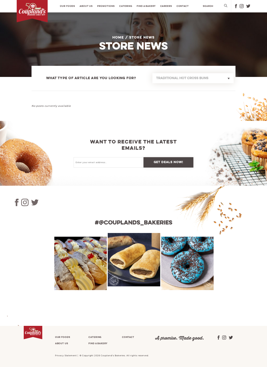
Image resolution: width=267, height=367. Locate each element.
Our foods (67, 6)
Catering (125, 6)
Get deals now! (168, 162)
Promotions (106, 6)
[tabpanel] (80, 263)
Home (118, 37)
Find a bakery (146, 6)
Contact (183, 6)
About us (86, 6)
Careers (166, 6)
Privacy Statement (66, 355)
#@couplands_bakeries (133, 223)
